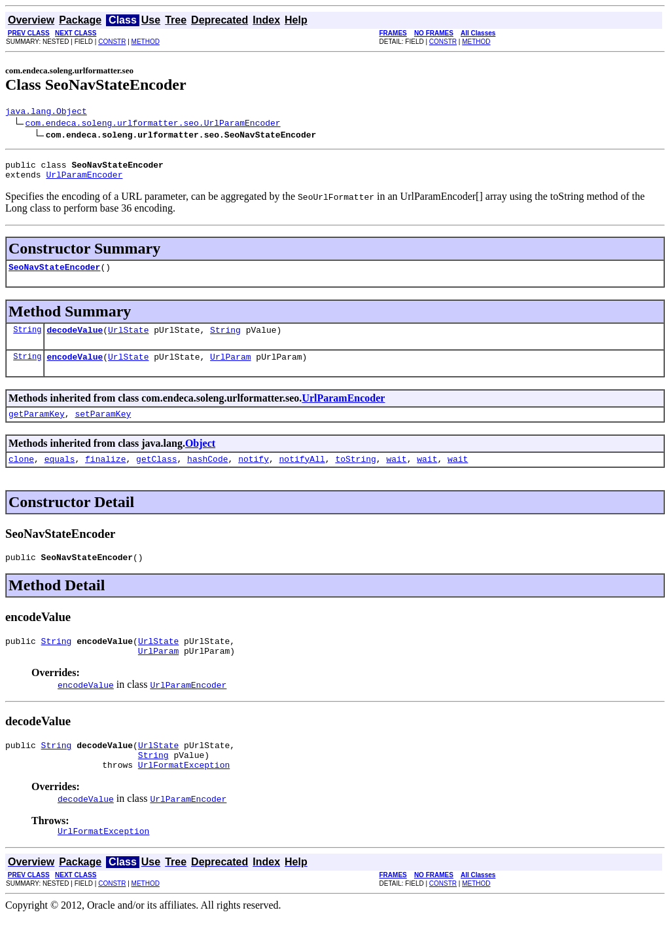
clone (21, 474)
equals (59, 474)
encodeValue (74, 368)
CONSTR (112, 41)
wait (396, 474)
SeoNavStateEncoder (54, 274)
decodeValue (74, 339)
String (27, 339)
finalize (105, 474)
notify (253, 474)
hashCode (207, 474)
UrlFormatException (184, 792)
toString (355, 474)
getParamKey (37, 427)
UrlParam (230, 368)
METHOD (146, 41)
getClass (156, 474)
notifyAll (302, 474)
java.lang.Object (46, 113)
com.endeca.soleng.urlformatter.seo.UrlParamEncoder (153, 124)
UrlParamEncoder (84, 180)
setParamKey (103, 427)
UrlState (128, 339)
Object (200, 457)
